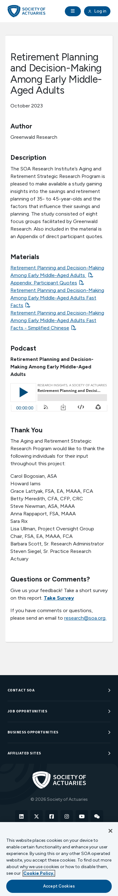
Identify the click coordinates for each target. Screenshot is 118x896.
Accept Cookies (59, 886)
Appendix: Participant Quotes (43, 283)
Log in (97, 11)
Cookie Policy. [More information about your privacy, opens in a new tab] (38, 873)
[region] (59, 859)
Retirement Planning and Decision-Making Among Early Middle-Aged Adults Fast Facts (57, 297)
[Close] (110, 831)
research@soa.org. (85, 618)
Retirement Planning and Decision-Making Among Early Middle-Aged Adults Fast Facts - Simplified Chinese (57, 320)
